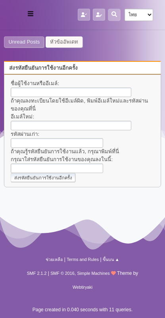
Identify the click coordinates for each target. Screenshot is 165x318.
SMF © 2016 (62, 273)
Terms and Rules (83, 259)
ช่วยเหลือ (54, 259)
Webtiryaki (82, 287)
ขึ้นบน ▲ (111, 259)
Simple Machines (93, 273)
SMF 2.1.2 (37, 273)
